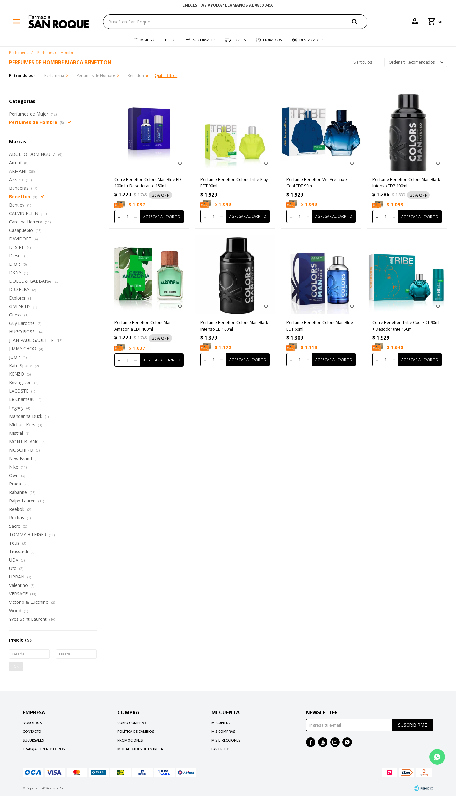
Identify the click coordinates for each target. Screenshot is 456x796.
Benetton (136, 75)
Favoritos (220, 749)
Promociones (130, 740)
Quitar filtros (166, 75)
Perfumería (54, 75)
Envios (239, 40)
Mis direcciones (225, 740)
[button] (359, 21)
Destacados (311, 40)
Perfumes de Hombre (96, 75)
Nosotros (32, 722)
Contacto (32, 731)
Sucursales (204, 40)
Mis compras (223, 731)
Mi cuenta (220, 722)
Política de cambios (135, 731)
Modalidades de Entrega (140, 749)
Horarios (272, 40)
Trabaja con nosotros (44, 749)
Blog (170, 40)
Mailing (147, 40)
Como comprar (131, 722)
